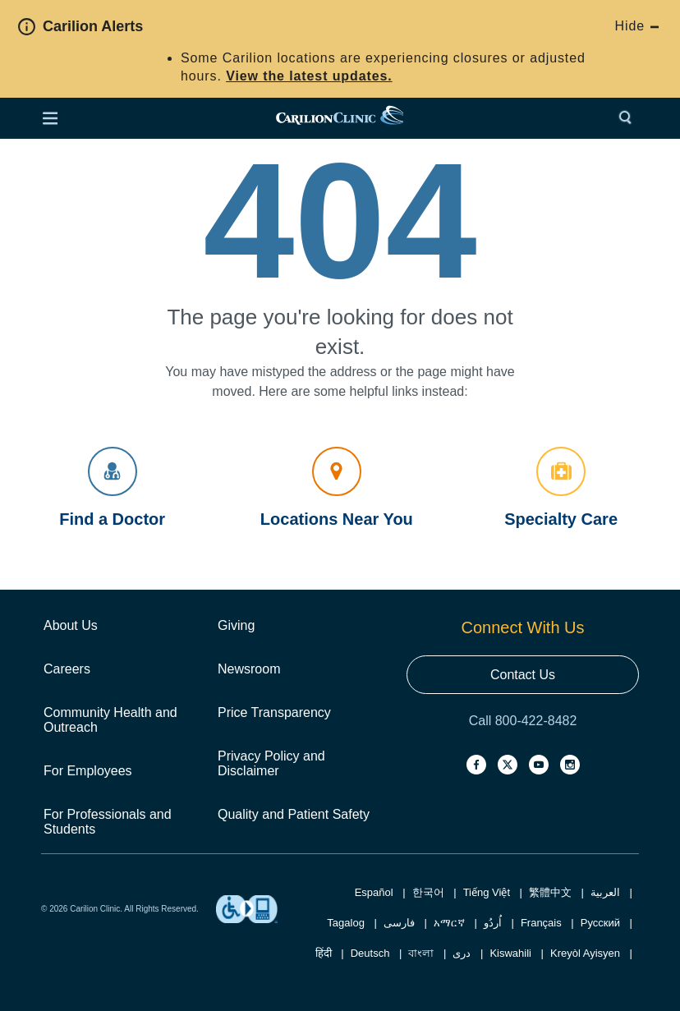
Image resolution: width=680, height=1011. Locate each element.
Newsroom (249, 669)
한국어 (428, 892)
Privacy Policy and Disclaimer (271, 763)
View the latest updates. (309, 76)
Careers (67, 669)
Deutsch (370, 953)
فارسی (399, 923)
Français (541, 923)
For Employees (88, 771)
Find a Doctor (112, 487)
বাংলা (421, 953)
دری (462, 953)
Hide (637, 26)
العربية (605, 892)
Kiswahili (510, 953)
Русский (600, 923)
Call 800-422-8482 (523, 721)
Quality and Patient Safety (294, 814)
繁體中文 (550, 892)
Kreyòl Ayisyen (585, 953)
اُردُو (493, 923)
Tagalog (346, 923)
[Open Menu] (50, 118)
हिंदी (323, 953)
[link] (339, 118)
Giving (236, 625)
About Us (71, 625)
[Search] (629, 118)
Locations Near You (336, 487)
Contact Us (522, 675)
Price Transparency (274, 712)
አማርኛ (449, 923)
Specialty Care (561, 487)
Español (374, 892)
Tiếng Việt (486, 892)
